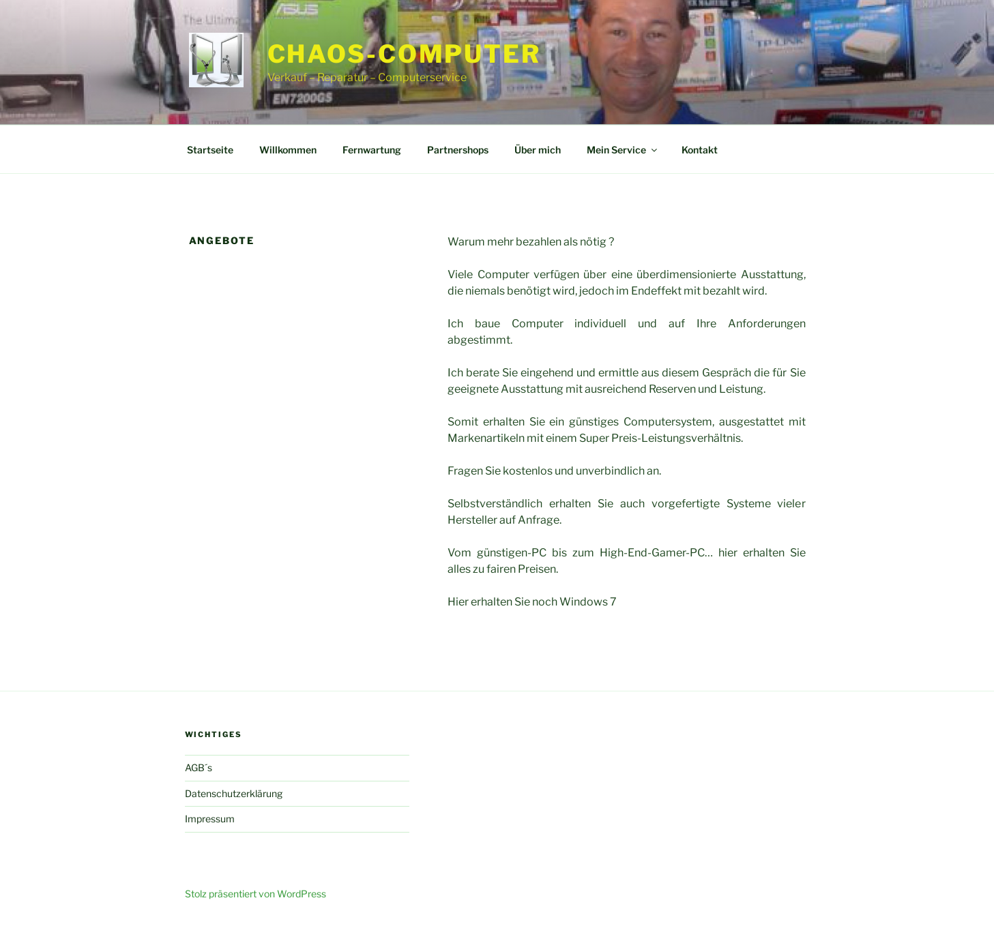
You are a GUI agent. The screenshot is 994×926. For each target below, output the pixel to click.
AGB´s (198, 767)
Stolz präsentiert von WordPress (255, 893)
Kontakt (700, 149)
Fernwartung (371, 149)
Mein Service (623, 149)
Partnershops (457, 149)
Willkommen (288, 149)
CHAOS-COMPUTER (404, 54)
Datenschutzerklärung (233, 793)
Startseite (210, 149)
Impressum (210, 818)
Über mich (537, 149)
